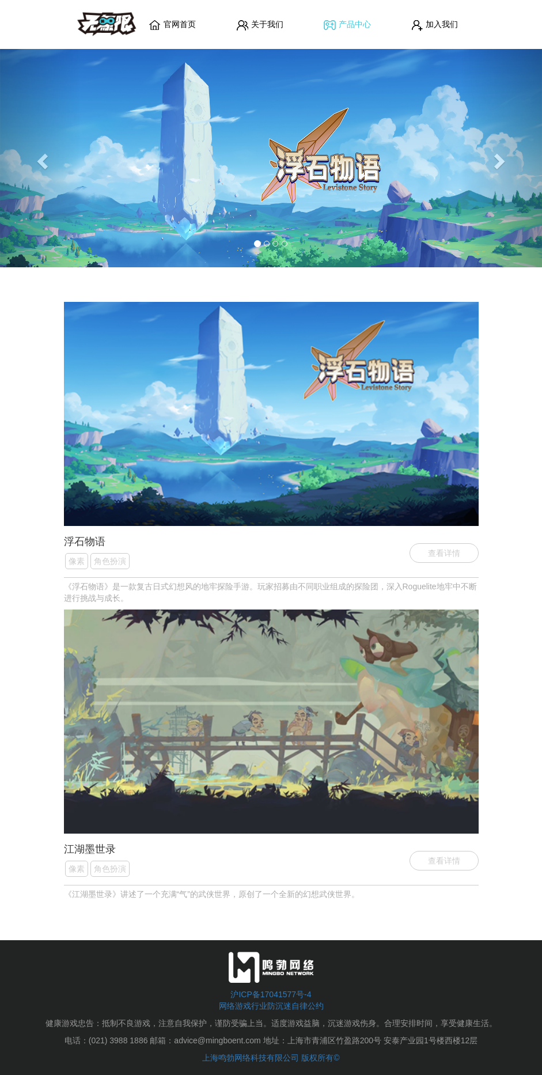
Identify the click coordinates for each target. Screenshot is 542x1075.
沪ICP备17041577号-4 (270, 994)
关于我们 (259, 24)
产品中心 (347, 24)
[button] (40, 158)
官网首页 (172, 24)
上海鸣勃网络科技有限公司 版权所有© (270, 1057)
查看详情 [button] (444, 553)
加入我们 (434, 24)
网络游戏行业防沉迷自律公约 (271, 1005)
